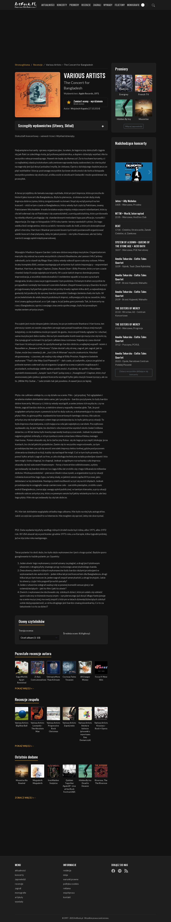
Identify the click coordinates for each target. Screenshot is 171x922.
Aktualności (47, 5)
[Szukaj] (153, 5)
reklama (67, 888)
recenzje (19, 884)
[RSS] (126, 870)
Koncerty (62, 5)
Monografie (133, 5)
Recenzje (86, 5)
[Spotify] (120, 870)
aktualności (20, 870)
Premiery (74, 5)
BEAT (117, 226)
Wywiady (107, 5)
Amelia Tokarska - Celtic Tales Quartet (130, 261)
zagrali (18, 888)
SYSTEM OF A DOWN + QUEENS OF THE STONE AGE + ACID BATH (132, 244)
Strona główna (22, 64)
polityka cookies (71, 884)
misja (65, 875)
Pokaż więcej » (23, 688)
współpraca (68, 892)
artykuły (19, 897)
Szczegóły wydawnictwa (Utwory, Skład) (46, 125)
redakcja (67, 870)
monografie (20, 892)
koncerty (19, 875)
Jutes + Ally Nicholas (125, 201)
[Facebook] (113, 870)
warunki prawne (70, 879)
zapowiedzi (20, 879)
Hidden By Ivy (124, 119)
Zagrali (97, 5)
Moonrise (144, 119)
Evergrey (123, 94)
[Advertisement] (85, 35)
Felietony (120, 5)
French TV (143, 94)
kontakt (67, 897)
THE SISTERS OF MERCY (127, 308)
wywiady (19, 901)
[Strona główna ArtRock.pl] (26, 5)
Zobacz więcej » (24, 797)
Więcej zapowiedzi (133, 126)
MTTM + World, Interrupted (129, 213)
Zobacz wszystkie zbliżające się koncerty (133, 373)
